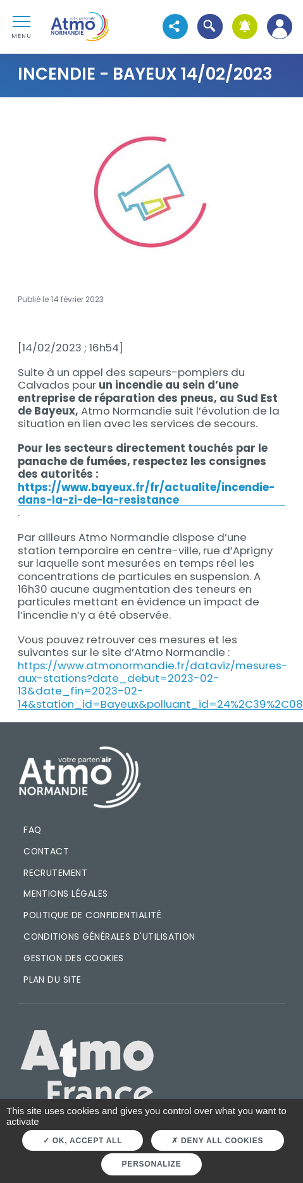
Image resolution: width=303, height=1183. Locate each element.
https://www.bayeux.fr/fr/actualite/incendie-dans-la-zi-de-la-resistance (146, 494)
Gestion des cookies (73, 958)
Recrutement (55, 872)
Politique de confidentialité (92, 915)
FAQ (32, 829)
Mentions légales (65, 893)
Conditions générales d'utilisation (109, 936)
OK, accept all (82, 1140)
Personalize (152, 1164)
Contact (46, 851)
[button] (210, 26)
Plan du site (52, 979)
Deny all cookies (217, 1140)
